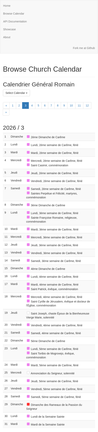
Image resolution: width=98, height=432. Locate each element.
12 (87, 105)
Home (6, 5)
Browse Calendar (13, 13)
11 (79, 105)
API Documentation (15, 21)
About (6, 37)
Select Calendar (16, 92)
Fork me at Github (84, 48)
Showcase (9, 29)
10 (71, 105)
